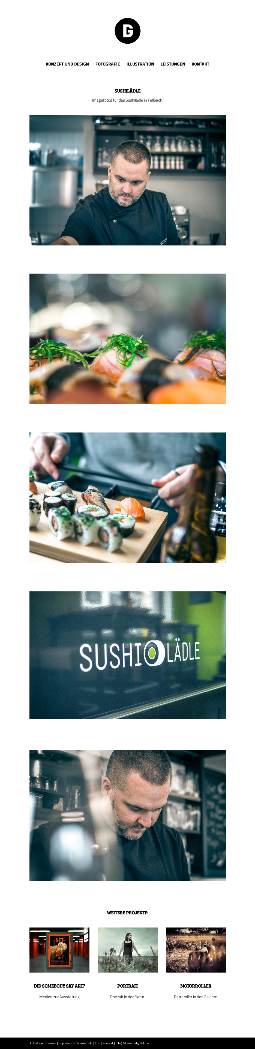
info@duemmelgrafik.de (132, 1043)
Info (97, 1043)
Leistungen (173, 64)
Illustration (140, 64)
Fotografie (107, 64)
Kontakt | (109, 1043)
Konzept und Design (67, 64)
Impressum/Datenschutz (75, 1043)
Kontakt (200, 64)
